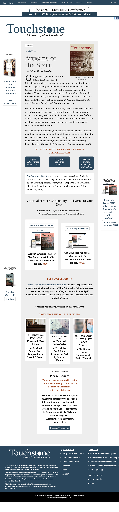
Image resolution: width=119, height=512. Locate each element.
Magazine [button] (34, 3)
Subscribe (66, 466)
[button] (50, 2)
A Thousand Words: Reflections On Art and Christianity (10, 87)
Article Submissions (71, 457)
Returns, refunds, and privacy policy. (59, 498)
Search (89, 3)
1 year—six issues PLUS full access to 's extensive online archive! (109, 209)
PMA (92, 483)
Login (114, 3)
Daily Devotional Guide (72, 453)
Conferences (22, 3)
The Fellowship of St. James (54, 495)
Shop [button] (79, 3)
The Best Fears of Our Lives (35, 341)
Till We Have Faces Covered (83, 342)
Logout (65, 474)
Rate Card (94, 479)
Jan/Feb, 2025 (82, 77)
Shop (64, 470)
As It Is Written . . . (32, 51)
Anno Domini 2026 (70, 461)
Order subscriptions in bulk (46, 284)
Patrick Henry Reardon (38, 176)
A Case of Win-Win (59, 342)
